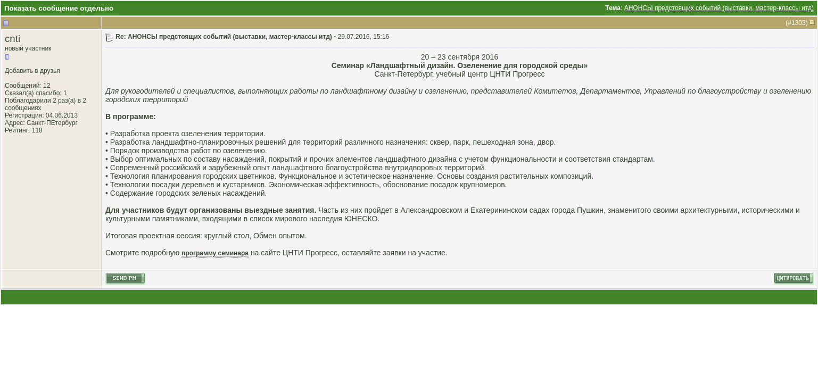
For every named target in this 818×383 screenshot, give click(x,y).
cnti (12, 38)
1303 (798, 23)
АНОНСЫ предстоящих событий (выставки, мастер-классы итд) (719, 8)
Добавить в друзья (32, 70)
